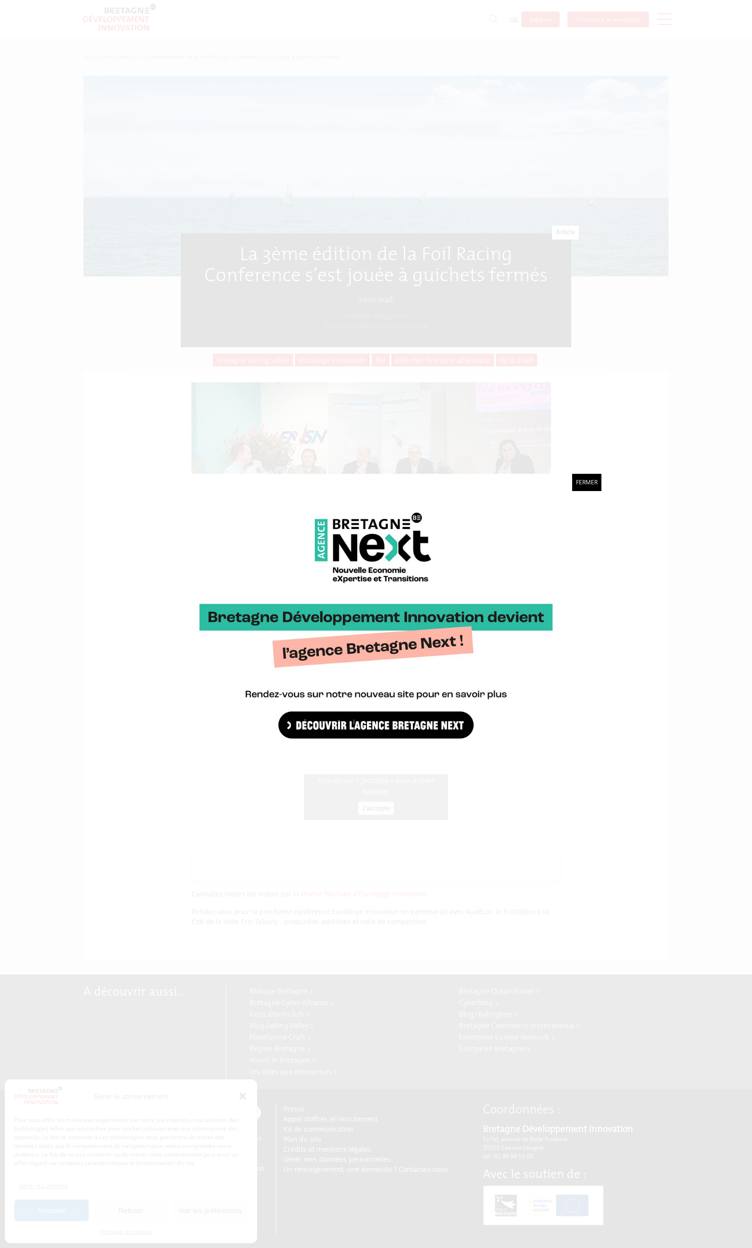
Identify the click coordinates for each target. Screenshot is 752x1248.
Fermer (587, 482)
